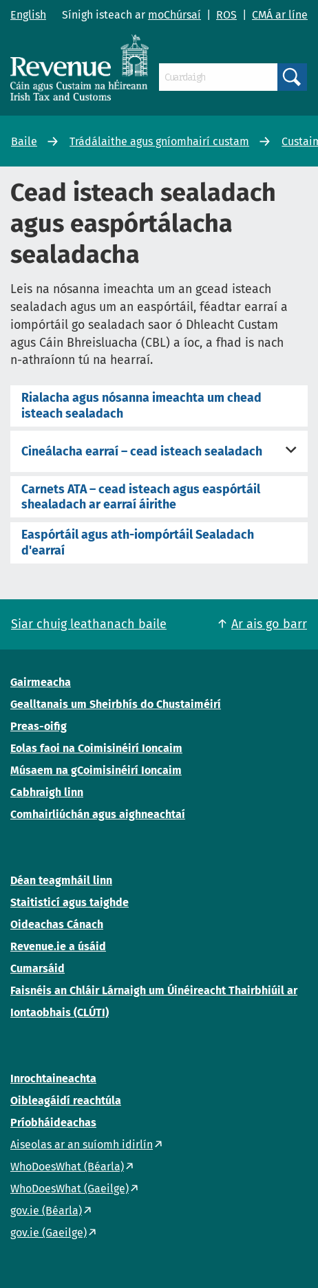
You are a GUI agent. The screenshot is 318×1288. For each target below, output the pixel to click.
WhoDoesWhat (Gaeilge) (69, 1188)
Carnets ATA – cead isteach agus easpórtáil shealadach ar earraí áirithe (140, 497)
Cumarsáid (37, 968)
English (28, 14)
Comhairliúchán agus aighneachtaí (97, 814)
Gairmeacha (40, 682)
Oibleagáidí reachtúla (65, 1100)
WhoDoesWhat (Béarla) (67, 1166)
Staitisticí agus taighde (69, 902)
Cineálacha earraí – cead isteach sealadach (141, 451)
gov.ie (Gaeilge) (48, 1232)
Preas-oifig (38, 726)
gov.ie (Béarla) (46, 1210)
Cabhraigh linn (46, 792)
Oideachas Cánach (56, 924)
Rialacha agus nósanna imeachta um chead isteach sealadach (141, 405)
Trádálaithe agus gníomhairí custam (159, 141)
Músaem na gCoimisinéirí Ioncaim (96, 770)
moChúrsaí (174, 14)
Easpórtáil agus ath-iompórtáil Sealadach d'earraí (137, 542)
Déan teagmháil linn (61, 880)
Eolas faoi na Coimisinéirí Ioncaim (96, 748)
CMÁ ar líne (280, 14)
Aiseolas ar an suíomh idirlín (81, 1144)
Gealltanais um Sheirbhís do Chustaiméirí (115, 704)
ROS (226, 14)
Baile (24, 141)
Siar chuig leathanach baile (89, 624)
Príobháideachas (53, 1122)
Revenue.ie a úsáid (58, 946)
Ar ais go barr (269, 624)
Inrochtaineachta (53, 1078)
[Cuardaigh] (218, 77)
